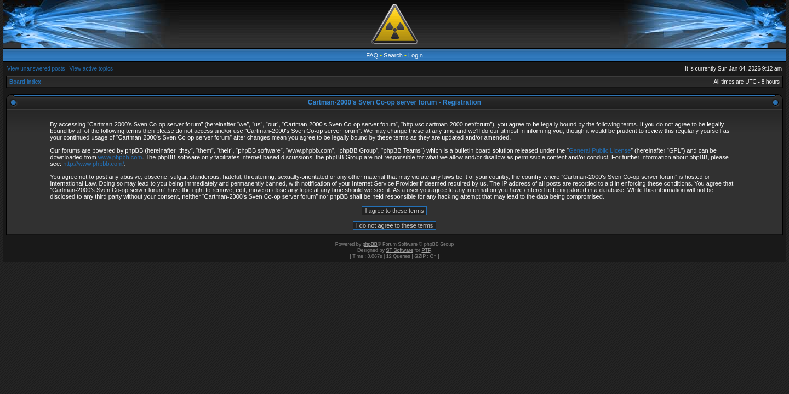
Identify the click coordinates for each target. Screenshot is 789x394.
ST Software (399, 250)
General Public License (600, 150)
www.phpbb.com (120, 157)
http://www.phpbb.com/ (93, 163)
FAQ (372, 55)
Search (393, 55)
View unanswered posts (36, 69)
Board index (25, 82)
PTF (425, 250)
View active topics (91, 69)
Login (415, 55)
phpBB (370, 244)
